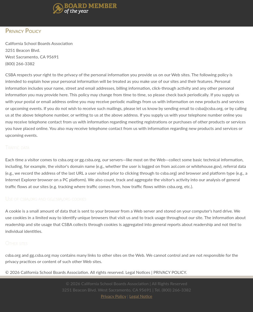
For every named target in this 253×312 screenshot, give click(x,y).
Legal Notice (140, 296)
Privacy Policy (113, 296)
